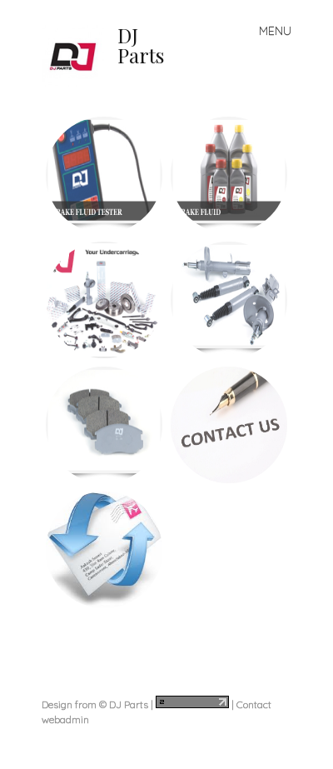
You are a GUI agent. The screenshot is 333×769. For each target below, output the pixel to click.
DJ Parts (140, 45)
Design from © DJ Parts (95, 704)
